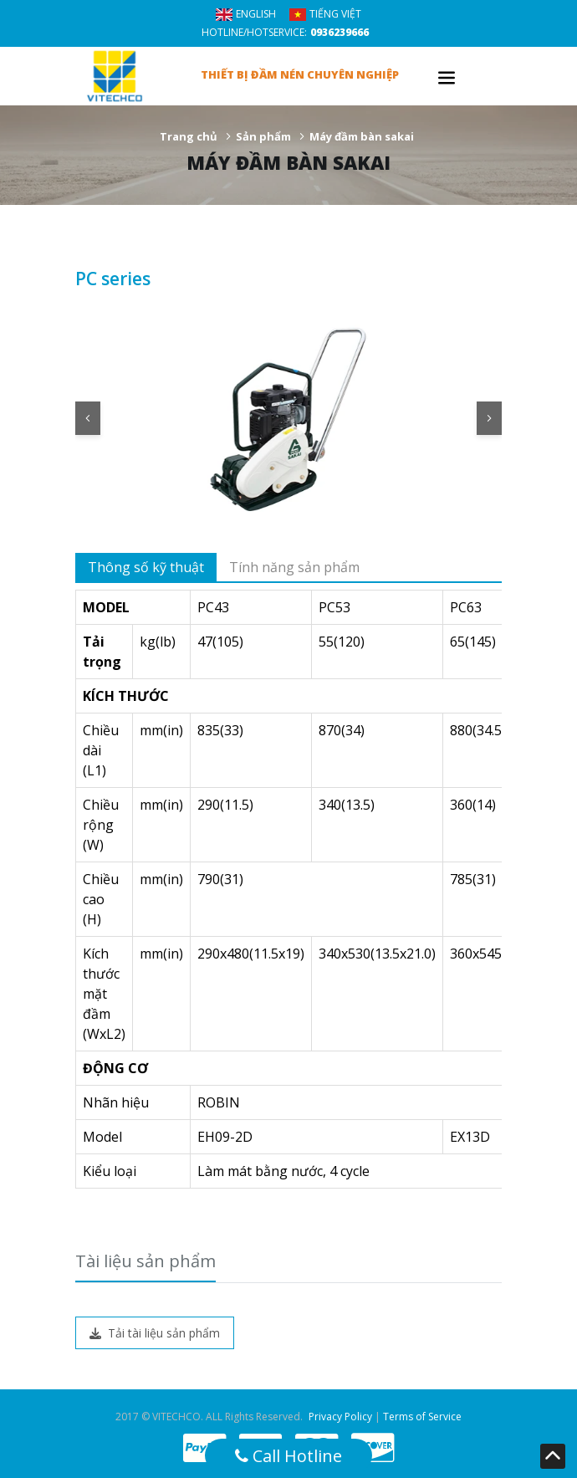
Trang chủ (188, 136)
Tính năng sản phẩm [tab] (294, 567)
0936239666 (339, 32)
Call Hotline (288, 1456)
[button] (87, 418)
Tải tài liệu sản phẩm (154, 1333)
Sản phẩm (263, 136)
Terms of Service (422, 1416)
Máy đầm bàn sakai (361, 136)
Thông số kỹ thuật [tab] (146, 567)
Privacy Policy (340, 1416)
